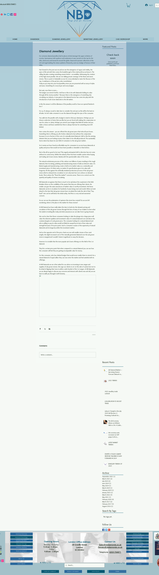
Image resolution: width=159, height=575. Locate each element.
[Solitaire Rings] (137, 534)
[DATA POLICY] (96, 571)
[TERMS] (117, 571)
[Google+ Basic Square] (109, 530)
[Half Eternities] (137, 539)
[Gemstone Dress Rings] (21, 537)
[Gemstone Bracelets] (21, 540)
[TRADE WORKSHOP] (21, 551)
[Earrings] (137, 548)
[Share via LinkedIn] (49, 329)
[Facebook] (11, 14)
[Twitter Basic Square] (106, 530)
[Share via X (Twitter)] (45, 329)
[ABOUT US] (21, 558)
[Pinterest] (1, 14)
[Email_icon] (8, 14)
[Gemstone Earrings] (21, 543)
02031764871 (11, 4)
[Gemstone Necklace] (21, 547)
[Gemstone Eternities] (21, 534)
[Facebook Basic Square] (103, 530)
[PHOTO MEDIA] (137, 564)
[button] (128, 5)
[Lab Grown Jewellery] (137, 542)
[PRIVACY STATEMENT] (73, 571)
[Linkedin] (5, 14)
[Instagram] (15, 14)
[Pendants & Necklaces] (137, 558)
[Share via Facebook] (40, 329)
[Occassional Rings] (137, 536)
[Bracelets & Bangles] (137, 545)
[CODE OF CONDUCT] (50, 571)
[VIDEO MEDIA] (21, 564)
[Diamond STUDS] (137, 551)
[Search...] (84, 565)
